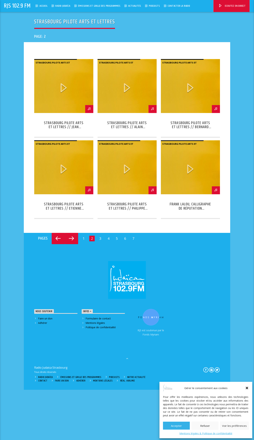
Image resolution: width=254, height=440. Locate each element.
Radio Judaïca (62, 6)
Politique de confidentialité (101, 377)
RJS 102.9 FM (17, 5)
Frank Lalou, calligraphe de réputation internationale (190, 258)
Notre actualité (136, 427)
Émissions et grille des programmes (99, 6)
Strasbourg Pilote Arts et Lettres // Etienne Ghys (63, 258)
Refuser (205, 425)
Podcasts (154, 6)
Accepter (176, 425)
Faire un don (45, 368)
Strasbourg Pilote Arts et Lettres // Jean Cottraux (63, 177)
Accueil (44, 6)
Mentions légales (95, 373)
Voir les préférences (234, 425)
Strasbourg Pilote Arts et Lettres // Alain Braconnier (127, 177)
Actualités (134, 6)
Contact (42, 431)
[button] (247, 388)
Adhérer (42, 373)
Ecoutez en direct (232, 6)
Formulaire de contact (98, 368)
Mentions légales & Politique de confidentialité (205, 433)
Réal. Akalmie (127, 431)
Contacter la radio (179, 6)
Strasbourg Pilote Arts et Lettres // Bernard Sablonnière (190, 177)
